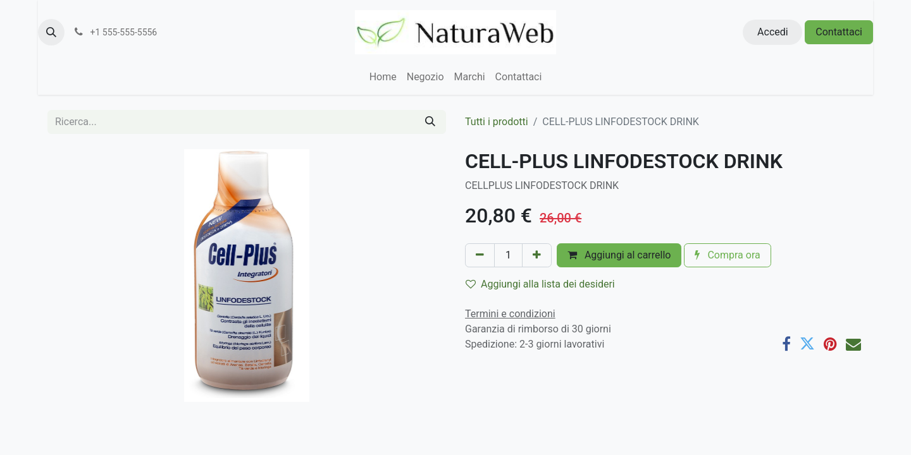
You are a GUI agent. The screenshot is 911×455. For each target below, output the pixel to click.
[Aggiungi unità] (537, 255)
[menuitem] (383, 77)
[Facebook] (786, 343)
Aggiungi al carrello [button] (619, 255)
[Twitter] (807, 343)
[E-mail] (853, 343)
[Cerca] (430, 122)
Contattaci (838, 32)
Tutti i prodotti (496, 122)
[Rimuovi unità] (480, 255)
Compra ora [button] (727, 255)
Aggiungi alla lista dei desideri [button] (540, 284)
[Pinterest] (830, 343)
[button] (51, 32)
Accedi (772, 32)
